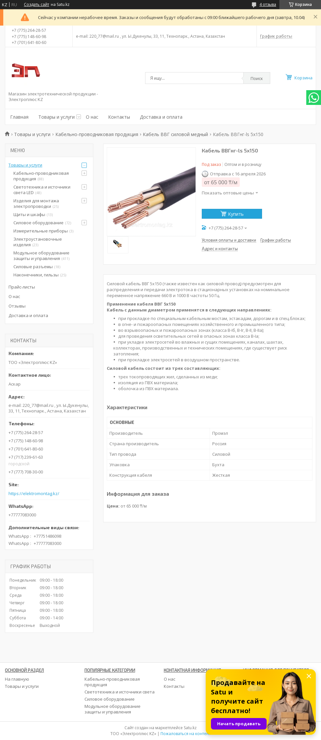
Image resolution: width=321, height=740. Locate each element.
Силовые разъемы (33, 267)
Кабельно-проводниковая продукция (96, 134)
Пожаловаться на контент (185, 733)
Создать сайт (36, 4)
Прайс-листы (22, 287)
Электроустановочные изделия (37, 242)
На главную (17, 679)
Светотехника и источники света (120, 692)
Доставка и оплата (161, 117)
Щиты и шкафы (29, 214)
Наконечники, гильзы (36, 275)
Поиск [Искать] (257, 78)
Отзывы (17, 306)
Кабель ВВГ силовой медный (175, 134)
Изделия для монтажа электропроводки (36, 203)
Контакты (119, 117)
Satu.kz (190, 727)
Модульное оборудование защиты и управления (41, 255)
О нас (92, 117)
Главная (19, 117)
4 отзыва (267, 4)
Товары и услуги (56, 117)
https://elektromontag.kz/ (34, 493)
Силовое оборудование (38, 223)
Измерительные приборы (40, 231)
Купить (236, 214)
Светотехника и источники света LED (41, 189)
